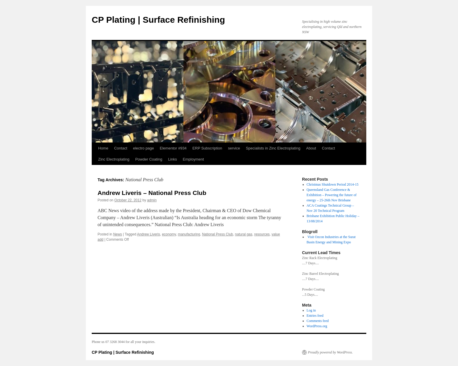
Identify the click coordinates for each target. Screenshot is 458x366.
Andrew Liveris (148, 234)
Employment (193, 159)
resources (262, 234)
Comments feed (318, 321)
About (311, 148)
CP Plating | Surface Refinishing (158, 19)
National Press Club (217, 234)
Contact (120, 148)
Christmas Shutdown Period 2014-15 (333, 184)
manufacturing (189, 234)
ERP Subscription (207, 148)
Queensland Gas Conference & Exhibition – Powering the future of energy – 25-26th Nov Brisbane (332, 195)
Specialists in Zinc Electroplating (273, 148)
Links (172, 159)
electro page (143, 148)
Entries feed (315, 316)
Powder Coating (148, 159)
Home (103, 148)
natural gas (243, 234)
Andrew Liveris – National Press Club (152, 192)
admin (152, 200)
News (117, 234)
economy (169, 234)
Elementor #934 (173, 148)
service (234, 148)
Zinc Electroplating (113, 159)
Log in (311, 310)
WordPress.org (317, 326)
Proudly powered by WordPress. (330, 352)
